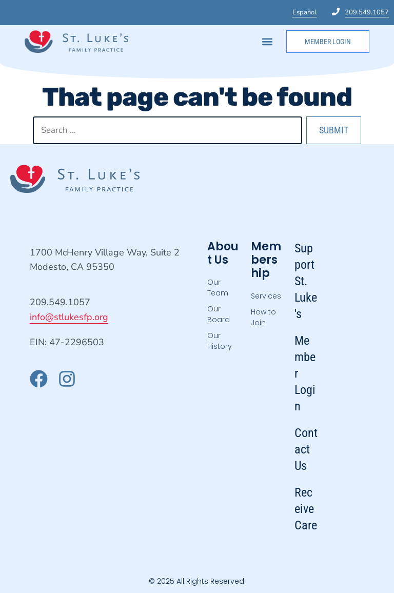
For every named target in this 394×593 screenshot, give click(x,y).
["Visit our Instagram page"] (67, 379)
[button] (267, 41)
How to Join (263, 317)
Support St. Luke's (305, 281)
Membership (266, 260)
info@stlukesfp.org (69, 317)
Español (304, 12)
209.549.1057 (367, 12)
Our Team (217, 287)
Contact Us (306, 449)
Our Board (218, 314)
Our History (219, 340)
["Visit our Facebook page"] (39, 379)
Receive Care (305, 508)
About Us (223, 253)
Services (266, 296)
